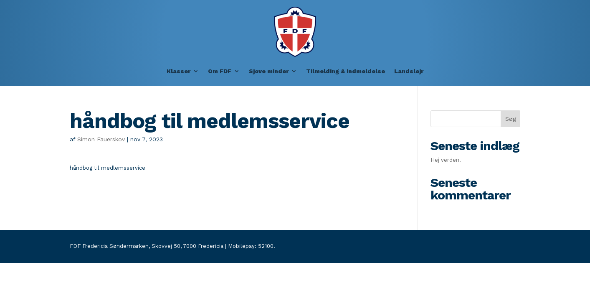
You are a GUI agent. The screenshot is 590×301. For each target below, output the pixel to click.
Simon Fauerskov (101, 139)
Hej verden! (445, 160)
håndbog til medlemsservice (107, 168)
